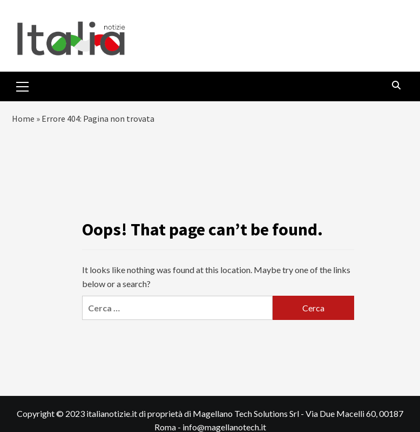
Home (23, 118)
